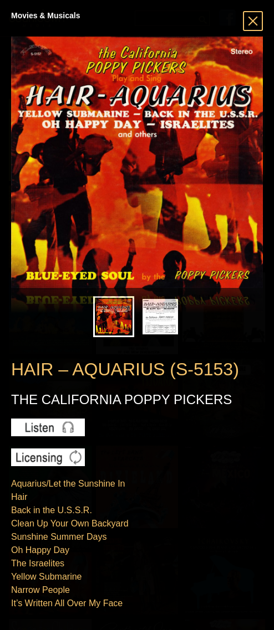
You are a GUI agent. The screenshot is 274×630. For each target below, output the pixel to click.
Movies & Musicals (45, 15)
